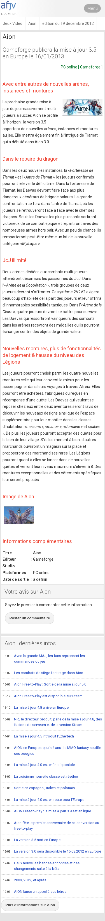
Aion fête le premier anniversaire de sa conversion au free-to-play (51, 825)
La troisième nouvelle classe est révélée (40, 777)
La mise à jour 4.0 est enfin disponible (39, 765)
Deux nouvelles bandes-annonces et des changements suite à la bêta (41, 866)
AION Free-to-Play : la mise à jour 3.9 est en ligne (47, 811)
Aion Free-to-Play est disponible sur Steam (43, 696)
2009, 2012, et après (24, 880)
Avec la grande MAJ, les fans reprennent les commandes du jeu (44, 658)
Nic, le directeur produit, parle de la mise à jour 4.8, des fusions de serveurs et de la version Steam (52, 722)
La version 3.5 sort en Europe (31, 840)
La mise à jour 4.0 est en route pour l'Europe (43, 800)
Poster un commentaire (30, 618)
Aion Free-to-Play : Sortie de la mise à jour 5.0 (44, 684)
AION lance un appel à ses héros (34, 892)
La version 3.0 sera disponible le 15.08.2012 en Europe (52, 852)
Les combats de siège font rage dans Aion (43, 673)
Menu (92, 8)
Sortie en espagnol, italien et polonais (39, 788)
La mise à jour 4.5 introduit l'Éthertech (38, 736)
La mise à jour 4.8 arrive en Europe (36, 708)
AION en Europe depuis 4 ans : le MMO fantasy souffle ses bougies (52, 750)
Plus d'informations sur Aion (30, 905)
